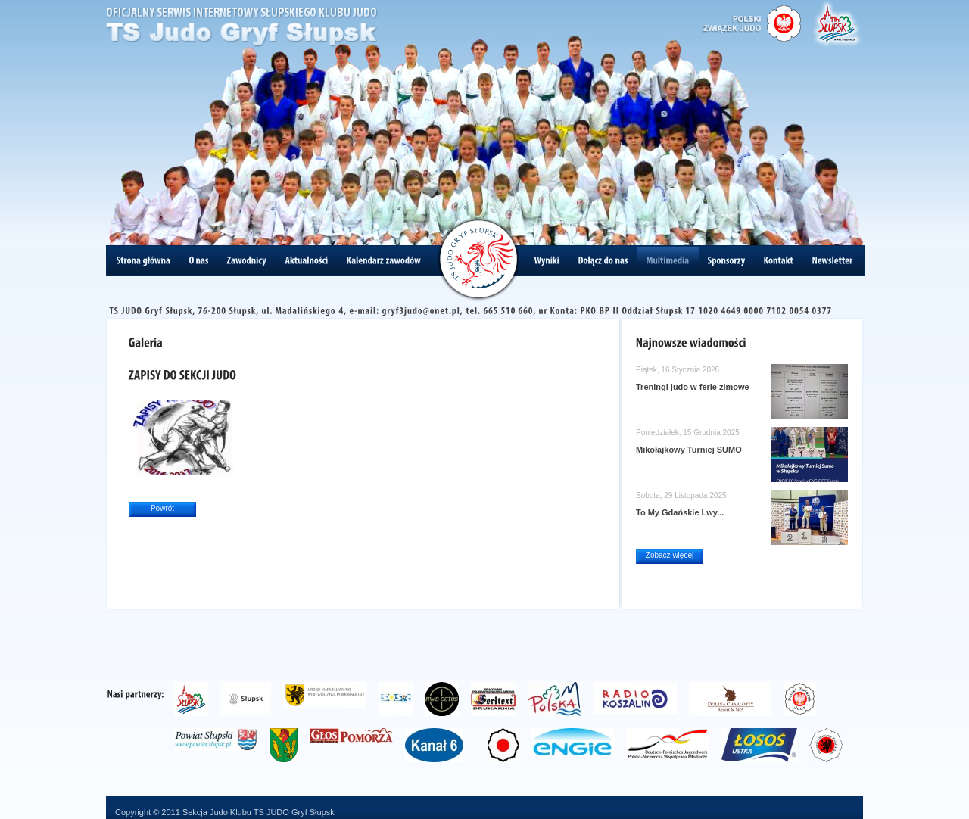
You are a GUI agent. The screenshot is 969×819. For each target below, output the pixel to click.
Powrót (162, 508)
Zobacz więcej (669, 555)
